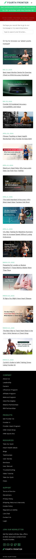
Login (5, 521)
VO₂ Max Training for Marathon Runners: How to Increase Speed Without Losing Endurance (18, 234)
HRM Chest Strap (9, 430)
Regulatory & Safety (10, 510)
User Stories (7, 459)
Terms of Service (9, 491)
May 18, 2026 (7, 101)
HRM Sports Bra (9, 434)
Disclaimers (7, 495)
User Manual (7, 466)
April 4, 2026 (8, 229)
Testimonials (7, 455)
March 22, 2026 (8, 327)
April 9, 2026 (8, 196)
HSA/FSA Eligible (9, 401)
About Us (6, 379)
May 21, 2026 (7, 69)
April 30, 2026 (8, 133)
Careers (6, 386)
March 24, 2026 (8, 295)
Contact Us (7, 517)
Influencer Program (10, 390)
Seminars (6, 462)
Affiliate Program (9, 393)
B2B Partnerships (9, 408)
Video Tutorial (8, 473)
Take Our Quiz (8, 444)
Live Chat (6, 513)
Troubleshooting (9, 470)
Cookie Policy (8, 506)
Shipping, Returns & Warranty (14, 502)
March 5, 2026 (8, 359)
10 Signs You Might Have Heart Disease (17, 298)
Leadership (7, 382)
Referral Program (9, 397)
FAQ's (5, 481)
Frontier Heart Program (11, 426)
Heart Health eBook (10, 448)
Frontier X (6, 422)
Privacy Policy (8, 499)
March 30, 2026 (8, 262)
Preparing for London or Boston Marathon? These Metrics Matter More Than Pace (17, 267)
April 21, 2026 (8, 165)
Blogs (5, 451)
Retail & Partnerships (10, 405)
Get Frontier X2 (8, 419)
